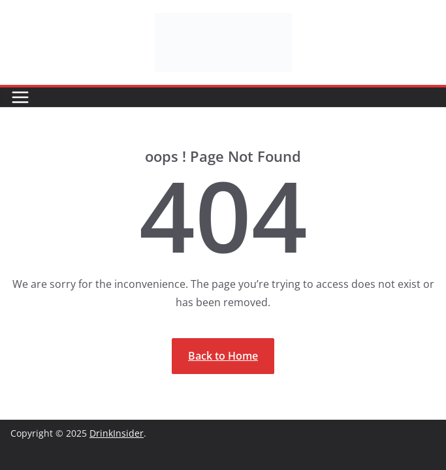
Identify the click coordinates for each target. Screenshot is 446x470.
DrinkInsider (116, 433)
